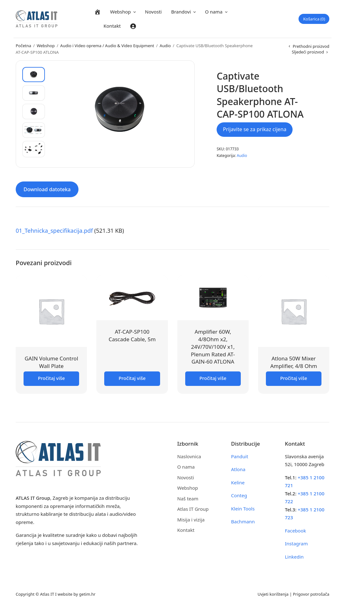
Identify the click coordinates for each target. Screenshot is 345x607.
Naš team (187, 498)
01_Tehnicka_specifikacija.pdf (54, 230)
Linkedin (294, 557)
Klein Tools (243, 508)
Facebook (295, 530)
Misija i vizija (191, 519)
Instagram (296, 543)
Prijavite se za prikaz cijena (254, 129)
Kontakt (112, 26)
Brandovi (181, 11)
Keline (238, 482)
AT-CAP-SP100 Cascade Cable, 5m (132, 335)
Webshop (120, 11)
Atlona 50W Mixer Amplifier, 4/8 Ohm (293, 362)
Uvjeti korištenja (272, 594)
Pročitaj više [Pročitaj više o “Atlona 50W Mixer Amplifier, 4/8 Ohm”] (293, 378)
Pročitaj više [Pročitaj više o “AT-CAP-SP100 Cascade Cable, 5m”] (132, 378)
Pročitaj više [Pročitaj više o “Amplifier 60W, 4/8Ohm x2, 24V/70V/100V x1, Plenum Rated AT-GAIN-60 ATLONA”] (212, 378)
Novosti (153, 11)
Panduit (239, 456)
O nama (214, 11)
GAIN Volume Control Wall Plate (51, 362)
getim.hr (87, 594)
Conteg (239, 495)
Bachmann (243, 521)
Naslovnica (189, 456)
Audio (165, 45)
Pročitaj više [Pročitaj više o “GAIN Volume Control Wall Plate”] (51, 378)
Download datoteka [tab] (47, 189)
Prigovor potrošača (311, 594)
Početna (23, 45)
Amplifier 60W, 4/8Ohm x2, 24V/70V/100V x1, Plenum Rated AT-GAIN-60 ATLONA (213, 346)
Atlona (238, 469)
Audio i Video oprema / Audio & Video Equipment (107, 45)
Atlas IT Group (193, 509)
